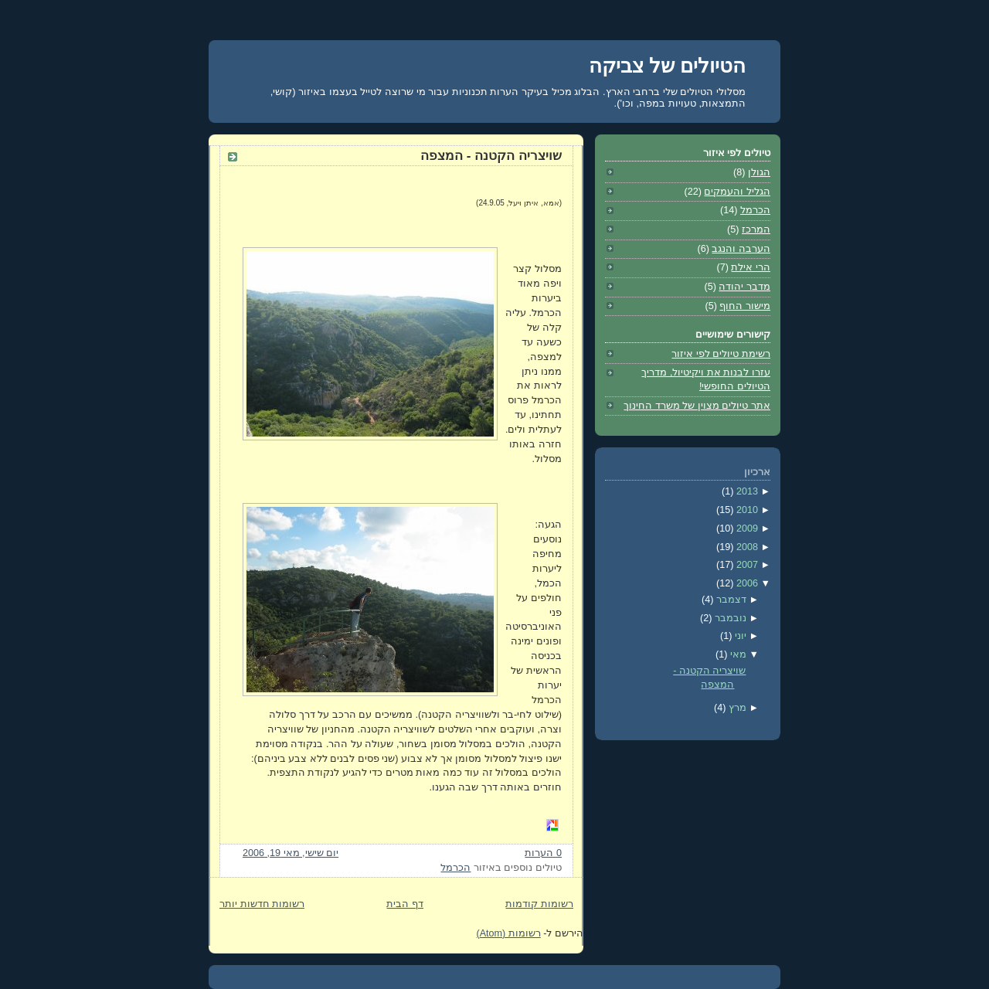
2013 (745, 491)
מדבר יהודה (744, 286)
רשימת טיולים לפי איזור (720, 353)
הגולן (759, 172)
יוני (739, 635)
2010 (745, 510)
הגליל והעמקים (737, 191)
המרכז (756, 229)
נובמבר (729, 618)
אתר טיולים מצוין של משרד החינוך (697, 405)
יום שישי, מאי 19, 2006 (290, 853)
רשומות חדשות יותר (261, 904)
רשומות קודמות (539, 904)
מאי (736, 654)
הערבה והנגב (741, 248)
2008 (745, 547)
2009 (745, 528)
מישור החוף (744, 306)
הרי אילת (750, 267)
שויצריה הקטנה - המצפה (491, 155)
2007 (745, 564)
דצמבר (729, 599)
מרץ (736, 707)
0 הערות (543, 853)
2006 (745, 583)
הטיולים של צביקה (667, 65)
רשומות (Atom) (508, 933)
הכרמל (455, 867)
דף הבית (404, 904)
